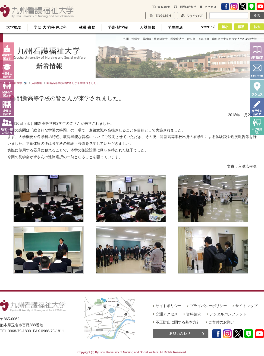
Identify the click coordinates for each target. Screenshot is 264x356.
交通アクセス (167, 314)
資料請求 (193, 314)
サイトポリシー (169, 306)
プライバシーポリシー (208, 306)
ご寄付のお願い (221, 322)
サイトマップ (246, 306)
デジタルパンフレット (227, 314)
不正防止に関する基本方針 (178, 322)
